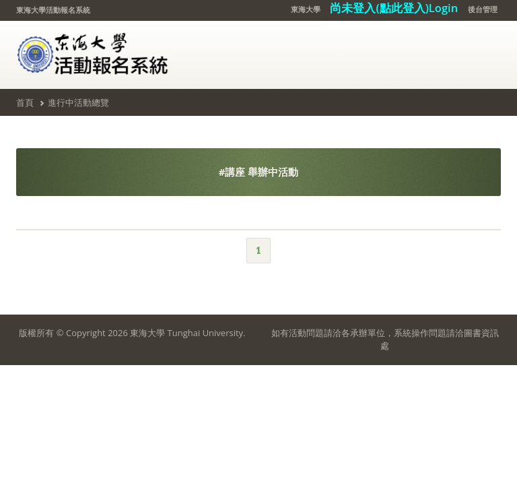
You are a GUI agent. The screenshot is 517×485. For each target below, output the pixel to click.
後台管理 (482, 9)
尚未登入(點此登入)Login (394, 7)
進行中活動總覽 (78, 102)
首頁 (25, 102)
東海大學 (305, 9)
